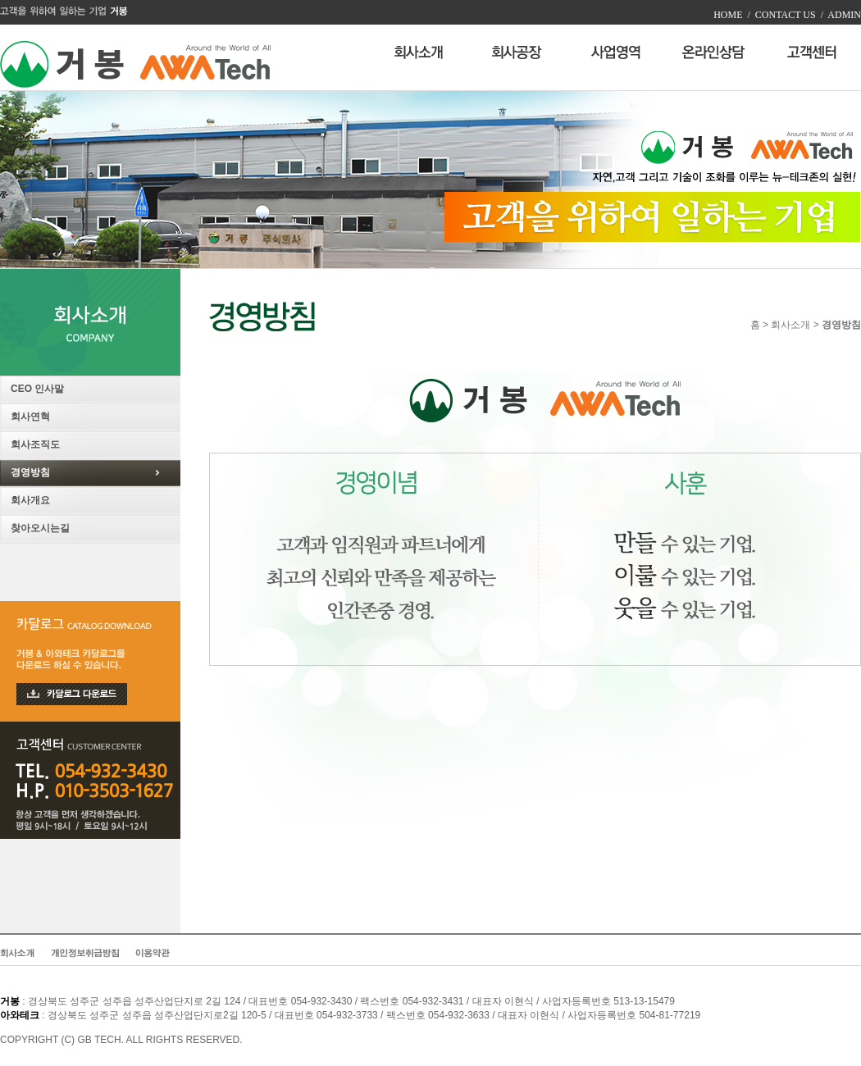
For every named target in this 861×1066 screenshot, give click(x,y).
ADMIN (842, 14)
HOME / (731, 14)
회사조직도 (35, 444)
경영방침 (30, 472)
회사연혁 (30, 416)
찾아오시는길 (40, 528)
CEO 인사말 (37, 388)
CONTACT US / (786, 14)
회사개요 (30, 500)
